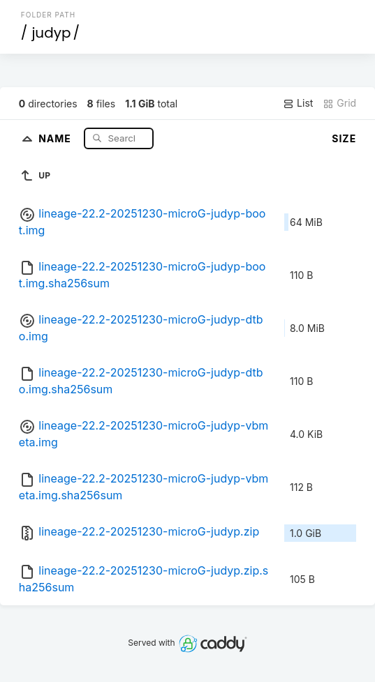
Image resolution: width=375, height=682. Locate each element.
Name (56, 138)
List (298, 103)
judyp (51, 33)
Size (344, 138)
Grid (339, 103)
